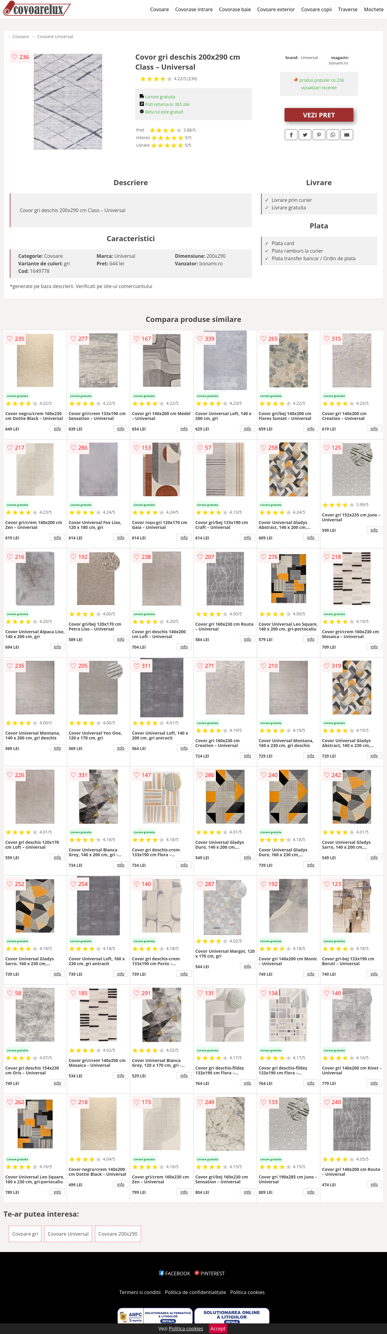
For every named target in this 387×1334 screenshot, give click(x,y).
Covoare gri (25, 1234)
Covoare (159, 9)
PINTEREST (209, 1273)
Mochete (374, 9)
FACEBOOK (174, 1273)
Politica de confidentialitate (195, 1292)
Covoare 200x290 (117, 1234)
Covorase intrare (194, 9)
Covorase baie (235, 9)
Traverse (347, 9)
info (57, 428)
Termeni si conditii (140, 1292)
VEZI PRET (319, 114)
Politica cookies (247, 1292)
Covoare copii (316, 9)
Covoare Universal (55, 36)
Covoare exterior (276, 9)
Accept (218, 1328)
